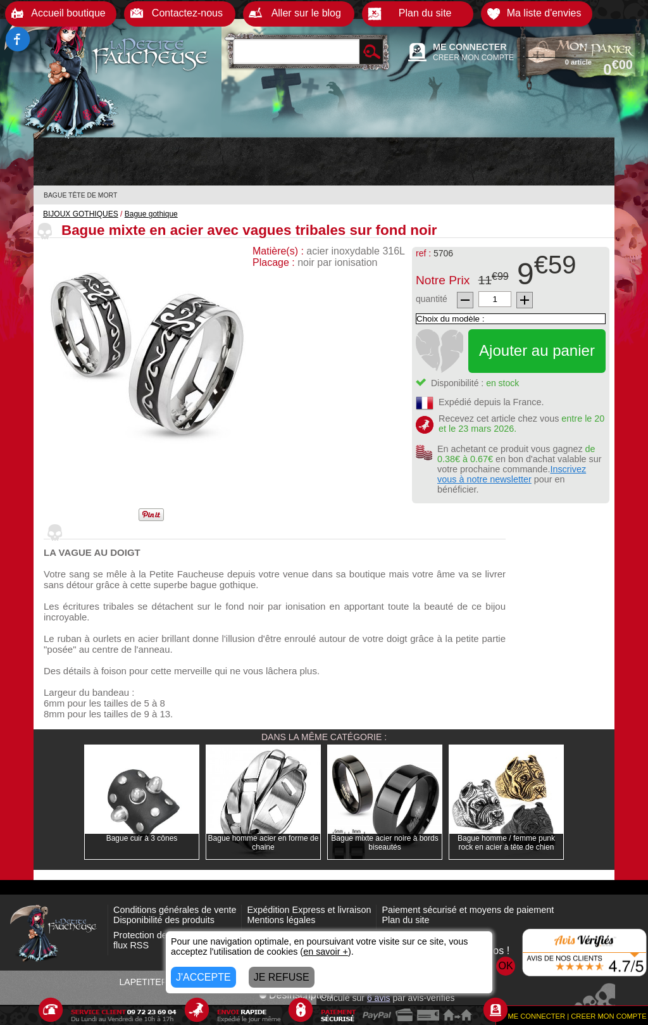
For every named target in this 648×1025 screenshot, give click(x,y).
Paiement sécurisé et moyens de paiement (468, 910)
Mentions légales (281, 920)
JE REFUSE (281, 977)
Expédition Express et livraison (309, 910)
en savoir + (325, 951)
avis (378, 998)
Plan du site (405, 920)
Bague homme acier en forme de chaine (263, 843)
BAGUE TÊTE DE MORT (80, 195)
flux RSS (131, 945)
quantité (431, 299)
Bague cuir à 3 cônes (142, 838)
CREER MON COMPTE (473, 57)
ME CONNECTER (470, 47)
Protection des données (161, 935)
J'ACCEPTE (203, 977)
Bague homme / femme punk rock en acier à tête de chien (506, 843)
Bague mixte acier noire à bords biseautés (384, 843)
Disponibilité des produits (164, 920)
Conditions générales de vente (174, 910)
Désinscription (295, 995)
